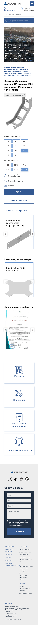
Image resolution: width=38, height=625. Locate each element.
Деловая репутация (25, 593)
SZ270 (16, 165)
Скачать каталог (9, 10)
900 (16, 150)
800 (8, 150)
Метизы (21, 580)
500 (8, 146)
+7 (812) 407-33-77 (28, 8)
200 (16, 155)
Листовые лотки (24, 549)
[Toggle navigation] (32, 3)
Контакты (8, 554)
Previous (6, 234)
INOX (16, 170)
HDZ (7, 170)
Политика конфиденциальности (12, 564)
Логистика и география (9, 550)
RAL (24, 165)
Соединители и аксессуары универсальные (24, 571)
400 (24, 141)
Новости (8, 557)
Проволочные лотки (25, 559)
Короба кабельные (25, 557)
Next (32, 234)
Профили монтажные (26, 566)
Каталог (21, 586)
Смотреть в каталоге (19, 200)
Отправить (19, 531)
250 (8, 141)
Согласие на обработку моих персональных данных (17, 524)
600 (16, 146)
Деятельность (10, 547)
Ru (5, 8)
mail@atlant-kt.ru (28, 10)
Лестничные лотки (25, 552)
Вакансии (8, 560)
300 (16, 141)
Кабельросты (23, 554)
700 (24, 146)
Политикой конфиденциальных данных (17, 521)
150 (8, 155)
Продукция (23, 547)
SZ (8, 165)
